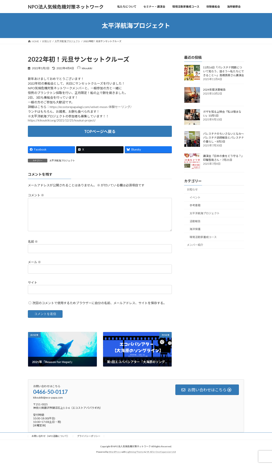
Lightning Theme (135, 458)
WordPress (115, 458)
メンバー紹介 (195, 245)
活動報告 (195, 221)
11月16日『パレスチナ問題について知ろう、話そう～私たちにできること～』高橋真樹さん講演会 (223, 71)
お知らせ (192, 189)
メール (34, 268)
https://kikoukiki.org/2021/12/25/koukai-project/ (62, 120)
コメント (36, 195)
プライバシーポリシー (88, 442)
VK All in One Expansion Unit (161, 458)
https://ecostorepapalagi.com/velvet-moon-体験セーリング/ (91, 107)
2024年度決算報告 (214, 89)
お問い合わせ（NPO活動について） (50, 442)
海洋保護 (195, 229)
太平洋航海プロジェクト (62, 160)
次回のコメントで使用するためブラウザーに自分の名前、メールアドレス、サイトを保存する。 (99, 309)
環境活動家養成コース (203, 237)
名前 (33, 248)
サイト (32, 289)
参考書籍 (195, 205)
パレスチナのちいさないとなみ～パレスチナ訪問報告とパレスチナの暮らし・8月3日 (223, 137)
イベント (195, 197)
